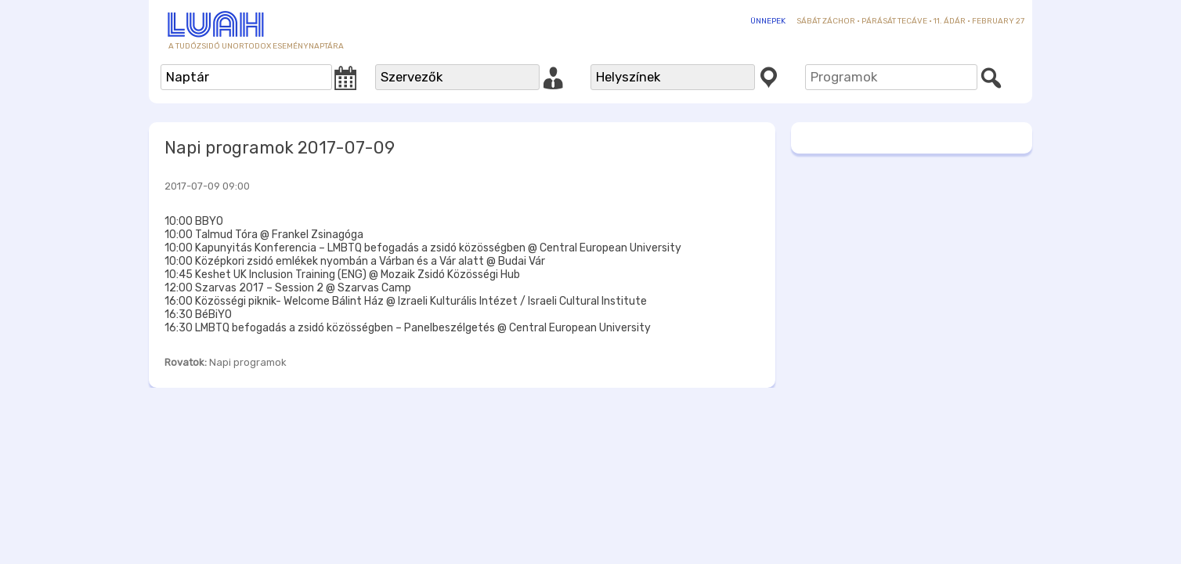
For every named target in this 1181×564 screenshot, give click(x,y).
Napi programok (248, 362)
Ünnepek (768, 21)
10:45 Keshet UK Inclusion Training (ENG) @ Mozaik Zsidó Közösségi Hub (342, 274)
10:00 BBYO (193, 221)
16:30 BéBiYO (198, 314)
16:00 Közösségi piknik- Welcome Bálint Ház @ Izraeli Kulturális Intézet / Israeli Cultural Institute (405, 301)
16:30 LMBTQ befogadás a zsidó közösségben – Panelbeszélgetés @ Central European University (407, 327)
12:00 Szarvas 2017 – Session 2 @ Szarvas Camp (287, 288)
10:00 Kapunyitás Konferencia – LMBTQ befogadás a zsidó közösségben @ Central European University (422, 248)
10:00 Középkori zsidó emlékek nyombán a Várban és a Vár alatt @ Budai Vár (354, 261)
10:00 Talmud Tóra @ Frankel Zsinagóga (263, 234)
